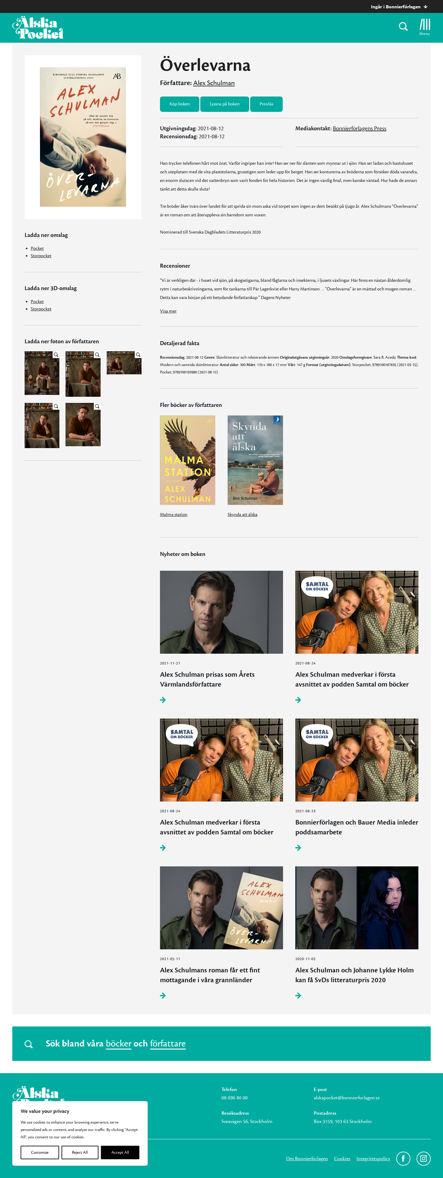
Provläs (266, 104)
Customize (40, 1152)
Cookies (342, 1159)
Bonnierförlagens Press (359, 128)
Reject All (80, 1152)
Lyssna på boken (225, 104)
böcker (118, 1044)
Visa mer (168, 311)
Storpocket (41, 256)
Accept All (120, 1152)
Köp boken (180, 104)
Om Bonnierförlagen (307, 1159)
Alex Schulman (214, 83)
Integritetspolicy (373, 1159)
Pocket (37, 248)
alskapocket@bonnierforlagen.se (347, 1098)
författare (168, 1044)
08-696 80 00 (235, 1098)
